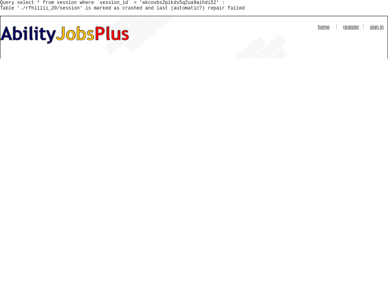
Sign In (377, 29)
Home (324, 29)
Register (351, 29)
